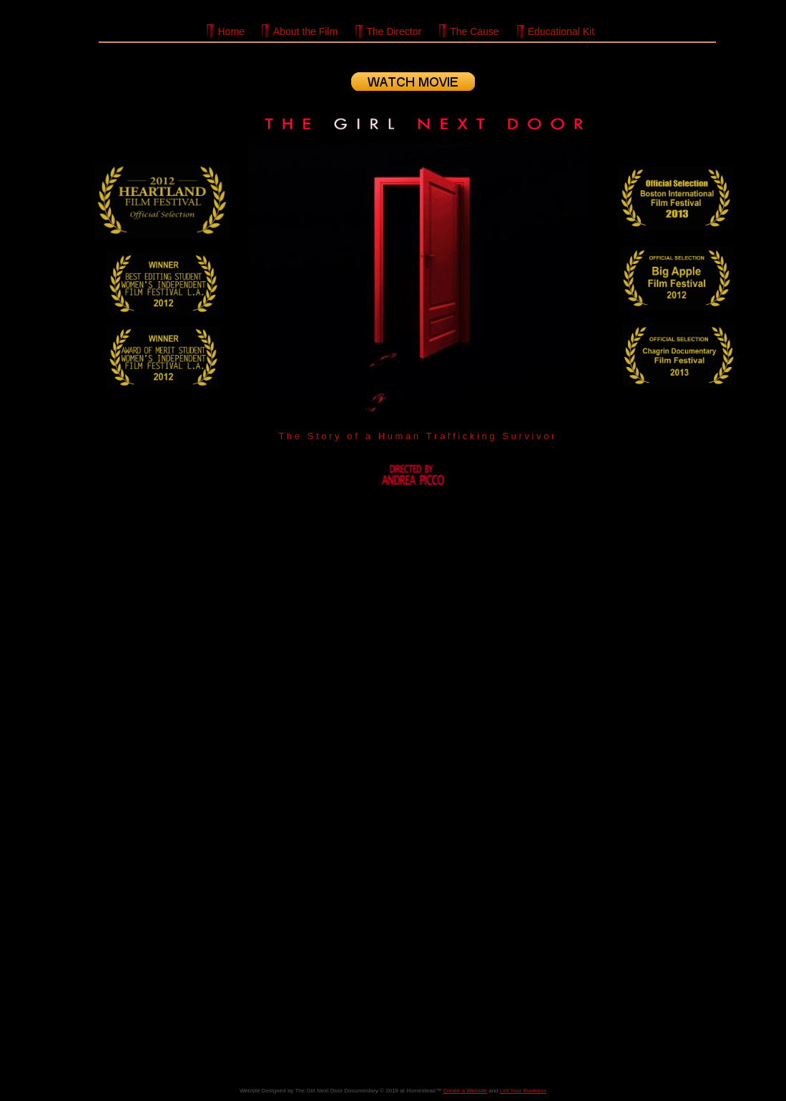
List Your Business (523, 1090)
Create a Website (465, 1090)
